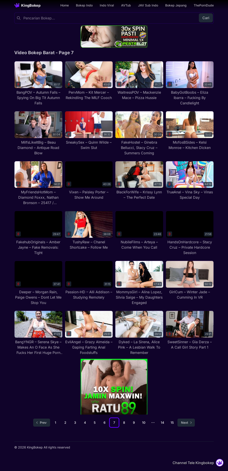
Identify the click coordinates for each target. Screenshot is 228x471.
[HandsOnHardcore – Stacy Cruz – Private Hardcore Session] (190, 233)
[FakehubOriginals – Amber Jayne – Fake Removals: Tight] (38, 233)
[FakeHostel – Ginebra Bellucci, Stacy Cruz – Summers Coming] (139, 133)
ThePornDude (204, 5)
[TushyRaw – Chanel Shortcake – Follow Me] (89, 230)
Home (64, 5)
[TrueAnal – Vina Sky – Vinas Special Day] (190, 180)
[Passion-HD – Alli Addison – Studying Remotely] (89, 280)
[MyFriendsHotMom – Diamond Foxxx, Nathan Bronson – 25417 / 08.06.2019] (38, 183)
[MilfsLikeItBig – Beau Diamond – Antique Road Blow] (38, 133)
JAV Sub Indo (148, 5)
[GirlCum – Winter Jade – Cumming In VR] (190, 280)
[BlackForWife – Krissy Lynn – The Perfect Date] (139, 180)
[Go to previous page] (41, 423)
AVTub (126, 5)
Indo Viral (107, 5)
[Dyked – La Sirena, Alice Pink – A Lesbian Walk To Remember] (139, 333)
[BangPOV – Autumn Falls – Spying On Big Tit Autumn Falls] (38, 83)
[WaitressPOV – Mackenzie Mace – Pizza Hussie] (139, 80)
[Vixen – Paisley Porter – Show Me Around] (89, 180)
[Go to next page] (186, 423)
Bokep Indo (84, 5)
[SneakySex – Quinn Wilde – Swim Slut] (89, 130)
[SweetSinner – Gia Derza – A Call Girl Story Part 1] (190, 330)
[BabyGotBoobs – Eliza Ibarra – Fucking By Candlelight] (190, 83)
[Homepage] (27, 5)
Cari (205, 18)
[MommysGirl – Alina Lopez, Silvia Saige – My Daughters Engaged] (139, 283)
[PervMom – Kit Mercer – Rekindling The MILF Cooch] (89, 80)
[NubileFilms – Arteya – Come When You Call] (139, 230)
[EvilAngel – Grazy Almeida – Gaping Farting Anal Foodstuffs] (89, 333)
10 (143, 422)
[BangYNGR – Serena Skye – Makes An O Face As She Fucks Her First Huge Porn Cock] (38, 333)
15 (172, 422)
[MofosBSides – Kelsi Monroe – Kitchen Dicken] (190, 130)
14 (162, 422)
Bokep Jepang (176, 5)
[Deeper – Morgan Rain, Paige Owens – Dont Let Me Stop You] (38, 283)
